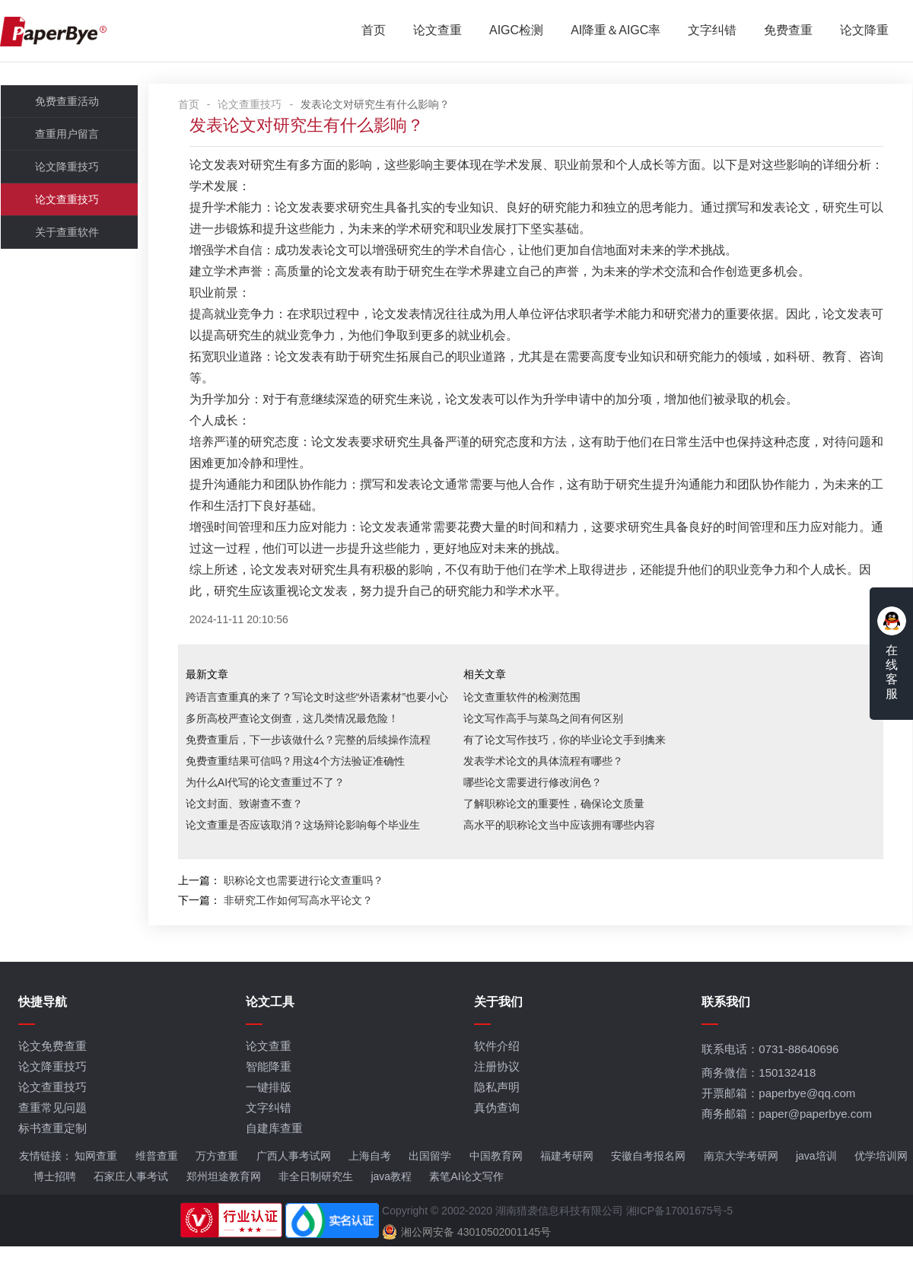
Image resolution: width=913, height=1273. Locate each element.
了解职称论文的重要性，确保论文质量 (562, 827)
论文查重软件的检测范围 (530, 720)
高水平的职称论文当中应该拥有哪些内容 (567, 848)
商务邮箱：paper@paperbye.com (788, 1140)
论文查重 (437, 30)
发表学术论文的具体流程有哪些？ (551, 784)
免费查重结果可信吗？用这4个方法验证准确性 (303, 784)
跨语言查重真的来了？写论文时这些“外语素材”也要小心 (325, 720)
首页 (373, 30)
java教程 (391, 1203)
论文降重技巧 (66, 169)
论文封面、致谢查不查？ (252, 827)
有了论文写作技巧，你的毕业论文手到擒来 (573, 763)
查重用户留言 (66, 136)
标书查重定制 (52, 1154)
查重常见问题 (52, 1134)
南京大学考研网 (740, 1182)
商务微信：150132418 (760, 1099)
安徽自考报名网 (648, 1182)
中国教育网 (495, 1182)
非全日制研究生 (315, 1203)
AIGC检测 (516, 30)
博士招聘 (54, 1203)
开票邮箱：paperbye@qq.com (780, 1119)
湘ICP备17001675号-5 (679, 1237)
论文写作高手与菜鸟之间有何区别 (551, 742)
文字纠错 (712, 30)
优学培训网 (880, 1182)
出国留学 (430, 1182)
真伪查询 (497, 1134)
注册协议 (497, 1093)
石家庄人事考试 (131, 1203)
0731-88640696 (800, 1075)
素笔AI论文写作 (466, 1203)
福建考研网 (566, 1182)
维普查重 (156, 1182)
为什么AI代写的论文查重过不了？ (273, 806)
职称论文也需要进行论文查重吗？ (312, 904)
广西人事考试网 (293, 1182)
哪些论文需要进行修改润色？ (541, 806)
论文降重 (864, 30)
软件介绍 (497, 1072)
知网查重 (96, 1182)
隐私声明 (497, 1113)
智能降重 (269, 1093)
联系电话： (771, 1075)
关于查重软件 (66, 234)
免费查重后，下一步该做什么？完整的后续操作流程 (316, 763)
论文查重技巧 (66, 202)
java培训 (815, 1182)
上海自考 (369, 1182)
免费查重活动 (66, 103)
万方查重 (217, 1182)
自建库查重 (275, 1154)
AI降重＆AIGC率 (615, 30)
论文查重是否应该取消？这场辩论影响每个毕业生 (311, 848)
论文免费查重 (52, 1072)
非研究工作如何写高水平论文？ (306, 924)
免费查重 (788, 30)
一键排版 (269, 1113)
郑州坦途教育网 (223, 1203)
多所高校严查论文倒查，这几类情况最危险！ (300, 742)
